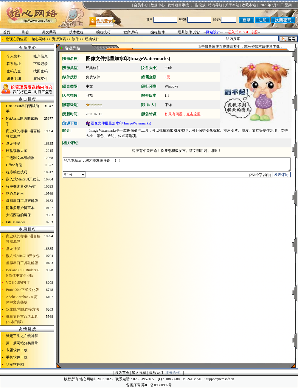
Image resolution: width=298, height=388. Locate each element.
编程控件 (157, 32)
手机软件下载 (16, 357)
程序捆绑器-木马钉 (21, 186)
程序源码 (130, 32)
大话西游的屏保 (18, 215)
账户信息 (40, 56)
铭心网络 (39, 39)
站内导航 (215, 5)
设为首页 (122, 372)
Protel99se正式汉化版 (22, 290)
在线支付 (40, 79)
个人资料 (14, 56)
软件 (75, 39)
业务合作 (172, 372)
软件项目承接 (178, 5)
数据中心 (157, 5)
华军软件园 (15, 364)
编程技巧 (103, 32)
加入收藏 (139, 372)
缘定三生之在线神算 (22, 336)
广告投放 (198, 5)
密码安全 (14, 71)
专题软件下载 (16, 350)
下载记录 (40, 64)
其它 (196, 32)
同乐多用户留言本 (20, 208)
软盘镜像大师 (16, 151)
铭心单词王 (15, 193)
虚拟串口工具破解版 (22, 201)
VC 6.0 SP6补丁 (18, 283)
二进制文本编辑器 (20, 158)
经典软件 (185, 32)
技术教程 (76, 32)
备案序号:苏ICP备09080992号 (149, 385)
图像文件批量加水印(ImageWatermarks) (118, 123)
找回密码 (40, 71)
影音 (25, 32)
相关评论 (70, 143)
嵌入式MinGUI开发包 (23, 179)
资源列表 (59, 39)
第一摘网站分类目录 (22, 343)
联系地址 (14, 64)
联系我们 (156, 372)
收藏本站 (249, 5)
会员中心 (141, 5)
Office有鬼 (14, 165)
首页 (6, 32)
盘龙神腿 (13, 143)
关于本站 (232, 5)
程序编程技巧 (16, 172)
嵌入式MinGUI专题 (243, 32)
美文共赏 (49, 32)
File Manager (15, 222)
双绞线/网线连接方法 (22, 309)
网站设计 (213, 32)
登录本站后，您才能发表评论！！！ (177, 165)
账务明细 (14, 79)
